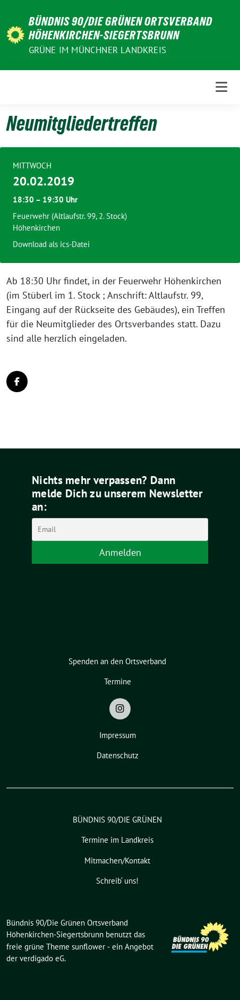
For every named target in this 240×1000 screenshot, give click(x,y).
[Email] (120, 529)
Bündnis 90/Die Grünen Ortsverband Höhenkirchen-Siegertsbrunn (120, 28)
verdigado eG (42, 958)
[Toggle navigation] (221, 87)
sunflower (88, 947)
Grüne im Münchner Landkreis (97, 50)
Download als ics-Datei (51, 244)
